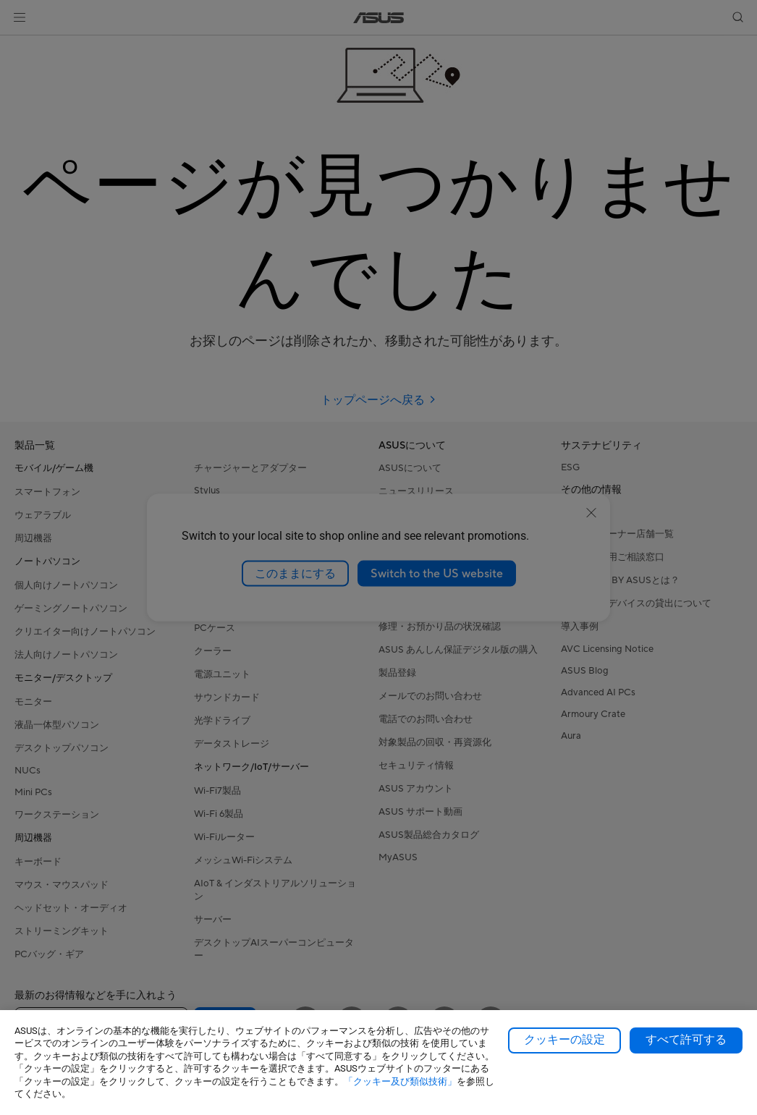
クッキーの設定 (564, 1040)
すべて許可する (686, 1040)
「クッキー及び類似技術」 (400, 1081)
